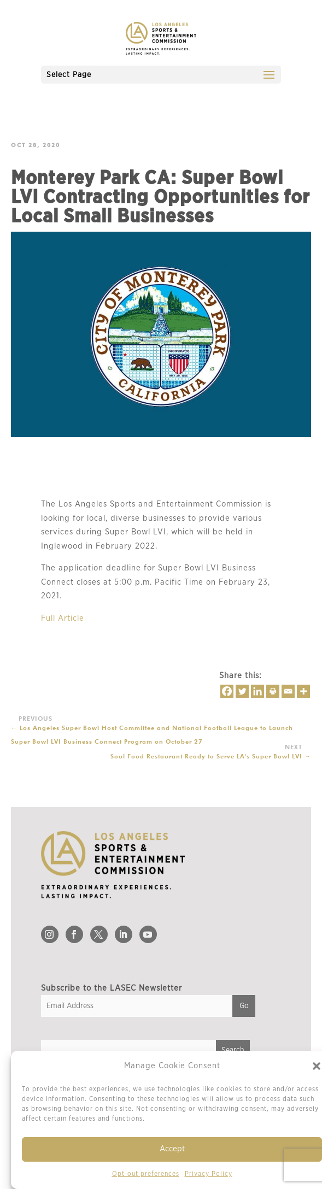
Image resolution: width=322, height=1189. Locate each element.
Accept (172, 1149)
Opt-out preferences (145, 1173)
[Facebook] (226, 691)
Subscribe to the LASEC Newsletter (111, 988)
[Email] (288, 691)
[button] (316, 1066)
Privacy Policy (208, 1173)
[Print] (272, 691)
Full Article (62, 618)
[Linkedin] (257, 691)
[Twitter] (242, 691)
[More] (303, 691)
